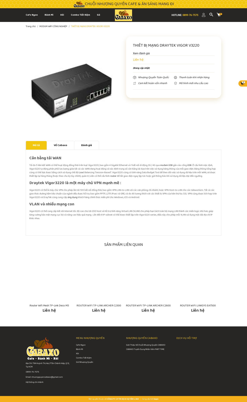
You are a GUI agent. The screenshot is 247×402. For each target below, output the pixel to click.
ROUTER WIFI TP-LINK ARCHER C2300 (99, 305)
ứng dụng (72, 197)
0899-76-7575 (190, 15)
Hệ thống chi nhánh (34, 382)
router (113, 176)
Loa (81, 172)
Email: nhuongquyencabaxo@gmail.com (44, 377)
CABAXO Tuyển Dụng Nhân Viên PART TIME (145, 349)
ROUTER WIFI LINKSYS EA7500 (198, 305)
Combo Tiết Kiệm (84, 358)
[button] (217, 250)
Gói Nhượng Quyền (84, 362)
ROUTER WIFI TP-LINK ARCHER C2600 (148, 305)
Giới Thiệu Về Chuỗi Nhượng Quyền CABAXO (145, 345)
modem (164, 165)
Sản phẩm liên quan (123, 244)
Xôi (77, 354)
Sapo (156, 399)
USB (170, 165)
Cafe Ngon (81, 345)
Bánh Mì (79, 349)
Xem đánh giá (141, 53)
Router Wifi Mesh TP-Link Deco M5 (49, 305)
